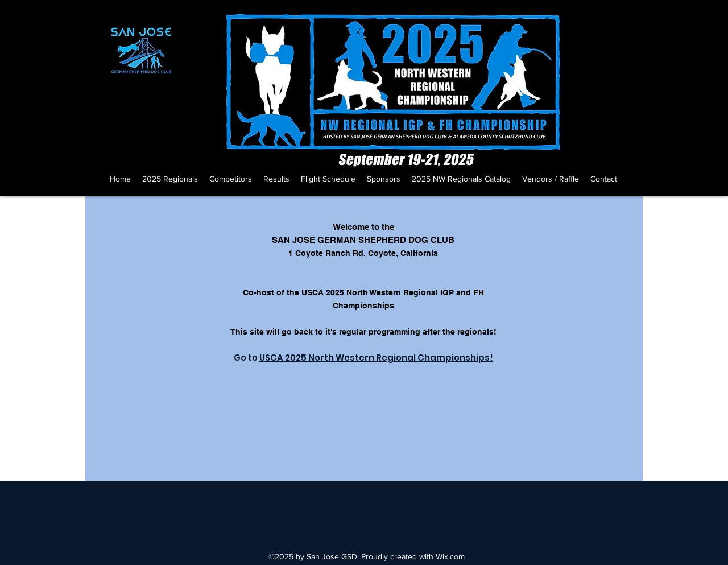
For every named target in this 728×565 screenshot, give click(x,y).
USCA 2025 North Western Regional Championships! (376, 358)
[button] (170, 178)
